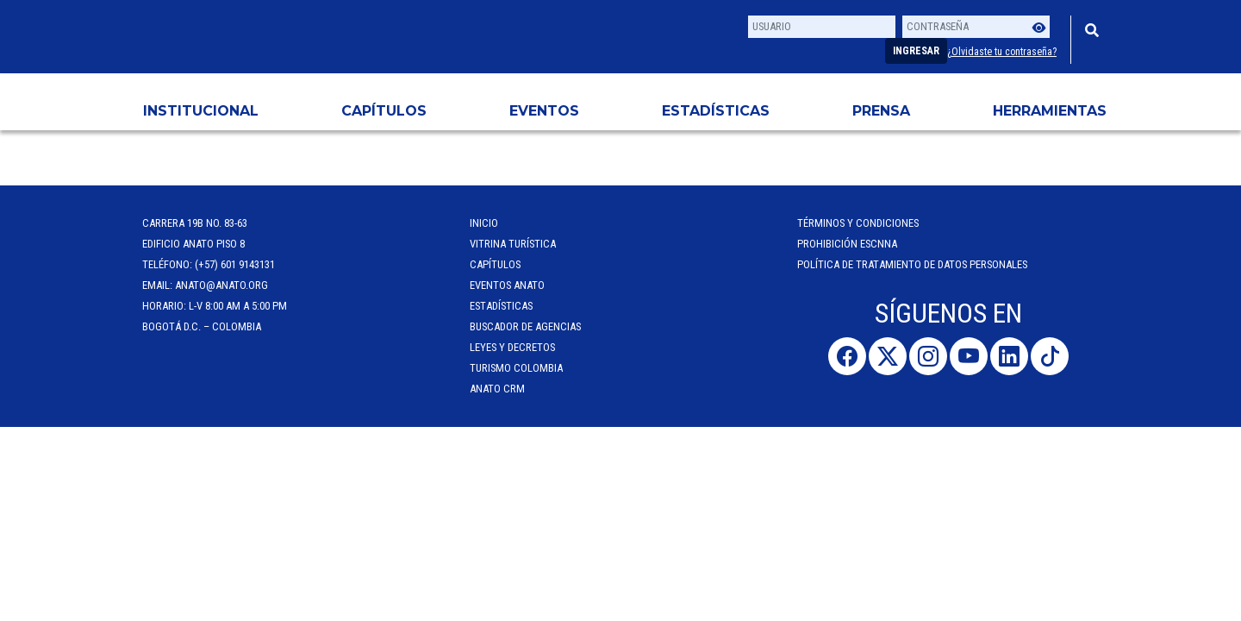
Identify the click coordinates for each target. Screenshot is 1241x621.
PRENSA (881, 111)
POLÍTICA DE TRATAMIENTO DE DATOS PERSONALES (912, 264)
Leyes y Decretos (512, 347)
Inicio (484, 222)
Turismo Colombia (516, 367)
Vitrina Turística (513, 243)
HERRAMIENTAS (1050, 111)
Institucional (201, 111)
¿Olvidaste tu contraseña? (1002, 52)
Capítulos (384, 111)
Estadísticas (716, 111)
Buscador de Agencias (525, 326)
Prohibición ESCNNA (847, 243)
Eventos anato (507, 285)
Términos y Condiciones (858, 222)
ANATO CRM (497, 388)
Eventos (544, 111)
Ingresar (916, 51)
